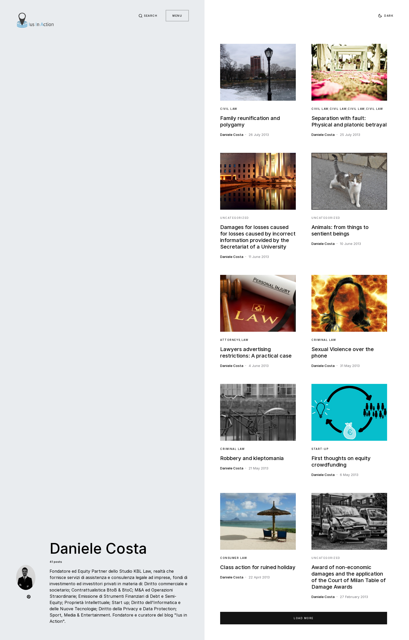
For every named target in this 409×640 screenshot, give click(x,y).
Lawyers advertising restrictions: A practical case (256, 352)
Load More (304, 618)
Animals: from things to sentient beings (340, 230)
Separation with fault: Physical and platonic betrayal (349, 121)
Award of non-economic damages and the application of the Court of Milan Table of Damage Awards (348, 577)
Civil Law (228, 108)
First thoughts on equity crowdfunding (341, 461)
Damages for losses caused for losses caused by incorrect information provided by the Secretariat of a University (258, 237)
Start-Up (319, 448)
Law (245, 339)
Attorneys (230, 339)
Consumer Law (233, 557)
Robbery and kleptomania (252, 458)
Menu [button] (177, 15)
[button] (148, 16)
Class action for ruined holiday (258, 567)
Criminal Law (323, 339)
